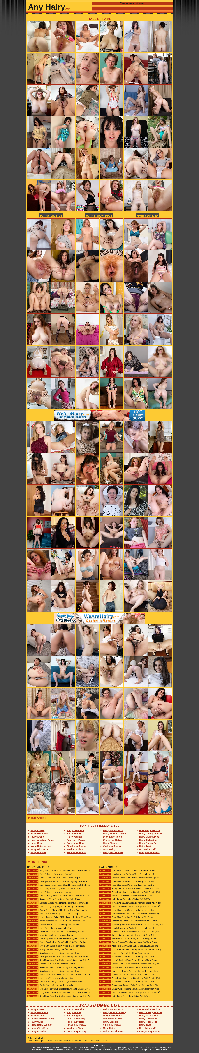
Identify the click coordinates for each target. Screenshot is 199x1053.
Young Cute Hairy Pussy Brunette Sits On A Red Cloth (129, 888)
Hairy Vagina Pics (149, 836)
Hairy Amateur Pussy (43, 840)
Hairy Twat (145, 846)
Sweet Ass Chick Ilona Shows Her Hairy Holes (53, 899)
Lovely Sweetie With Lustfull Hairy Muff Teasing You (129, 878)
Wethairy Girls (75, 849)
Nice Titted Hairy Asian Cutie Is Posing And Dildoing (128, 946)
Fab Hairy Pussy (76, 840)
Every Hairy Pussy (149, 852)
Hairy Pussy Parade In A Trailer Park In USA (125, 899)
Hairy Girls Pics (39, 849)
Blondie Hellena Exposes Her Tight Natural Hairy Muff (129, 906)
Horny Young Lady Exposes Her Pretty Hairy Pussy (55, 906)
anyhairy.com (161, 1050)
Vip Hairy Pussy (112, 846)
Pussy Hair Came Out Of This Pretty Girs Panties (126, 881)
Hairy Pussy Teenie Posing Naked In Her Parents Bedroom (58, 870)
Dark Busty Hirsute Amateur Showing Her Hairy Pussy (129, 971)
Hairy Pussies (38, 852)
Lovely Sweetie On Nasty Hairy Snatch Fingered (126, 874)
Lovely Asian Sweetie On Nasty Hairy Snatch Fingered (129, 931)
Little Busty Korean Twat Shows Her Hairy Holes (127, 870)
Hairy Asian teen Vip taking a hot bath (49, 874)
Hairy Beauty (74, 833)
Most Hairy (109, 849)
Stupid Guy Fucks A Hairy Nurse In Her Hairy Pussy (56, 946)
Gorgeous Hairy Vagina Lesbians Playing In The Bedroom (58, 974)
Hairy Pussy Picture (150, 833)
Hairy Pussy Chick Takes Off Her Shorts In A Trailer (128, 921)
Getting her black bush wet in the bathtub (51, 964)
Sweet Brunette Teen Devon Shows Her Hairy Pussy (128, 942)
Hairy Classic (110, 843)
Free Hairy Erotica (149, 830)
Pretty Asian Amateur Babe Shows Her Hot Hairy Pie (128, 985)
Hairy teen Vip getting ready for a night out (52, 978)
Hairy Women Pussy (114, 833)
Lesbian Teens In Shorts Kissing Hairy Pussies (53, 924)
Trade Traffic (99, 1045)
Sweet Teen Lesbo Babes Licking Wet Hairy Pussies (55, 967)
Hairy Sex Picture (113, 852)
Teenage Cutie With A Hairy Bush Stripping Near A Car (57, 881)
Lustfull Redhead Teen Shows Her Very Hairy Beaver (128, 960)
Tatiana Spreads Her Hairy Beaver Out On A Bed (126, 935)
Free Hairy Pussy (76, 852)
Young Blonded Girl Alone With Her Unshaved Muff (56, 921)
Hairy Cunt (37, 843)
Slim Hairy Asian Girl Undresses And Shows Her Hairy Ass (59, 960)
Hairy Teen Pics (75, 830)
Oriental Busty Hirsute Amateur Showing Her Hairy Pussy (58, 896)
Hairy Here (58, 1040)
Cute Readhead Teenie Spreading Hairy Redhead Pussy (129, 913)
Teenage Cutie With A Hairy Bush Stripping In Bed (127, 939)
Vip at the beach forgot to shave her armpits (52, 935)
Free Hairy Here (76, 843)
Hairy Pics (105, 1040)
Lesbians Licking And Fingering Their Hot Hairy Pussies (58, 903)
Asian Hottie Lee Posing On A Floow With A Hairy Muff (130, 892)
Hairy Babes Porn (113, 830)
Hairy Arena (147, 215)
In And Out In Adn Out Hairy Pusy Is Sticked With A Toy (130, 903)
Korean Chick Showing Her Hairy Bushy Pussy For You (57, 910)
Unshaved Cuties (113, 840)
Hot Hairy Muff (147, 849)
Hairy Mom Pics (99, 215)
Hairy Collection (148, 840)
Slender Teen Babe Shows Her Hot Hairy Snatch (126, 967)
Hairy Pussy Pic (148, 843)
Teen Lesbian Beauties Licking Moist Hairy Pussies (55, 931)
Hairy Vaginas (75, 836)
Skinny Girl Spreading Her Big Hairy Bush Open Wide (129, 989)
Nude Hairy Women (42, 846)
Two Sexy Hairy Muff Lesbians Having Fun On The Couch (58, 939)
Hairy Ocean (51, 215)
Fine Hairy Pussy (76, 846)
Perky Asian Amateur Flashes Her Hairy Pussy (125, 896)
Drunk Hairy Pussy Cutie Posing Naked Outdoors (54, 982)
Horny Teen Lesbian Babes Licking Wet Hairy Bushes (56, 942)
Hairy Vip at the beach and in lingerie (49, 928)
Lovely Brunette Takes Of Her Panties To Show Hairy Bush (59, 917)
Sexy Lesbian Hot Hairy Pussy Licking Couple (53, 878)
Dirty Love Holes (112, 836)
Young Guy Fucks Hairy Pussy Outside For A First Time (57, 888)
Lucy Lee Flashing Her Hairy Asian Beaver (124, 953)
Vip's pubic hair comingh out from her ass (51, 949)
